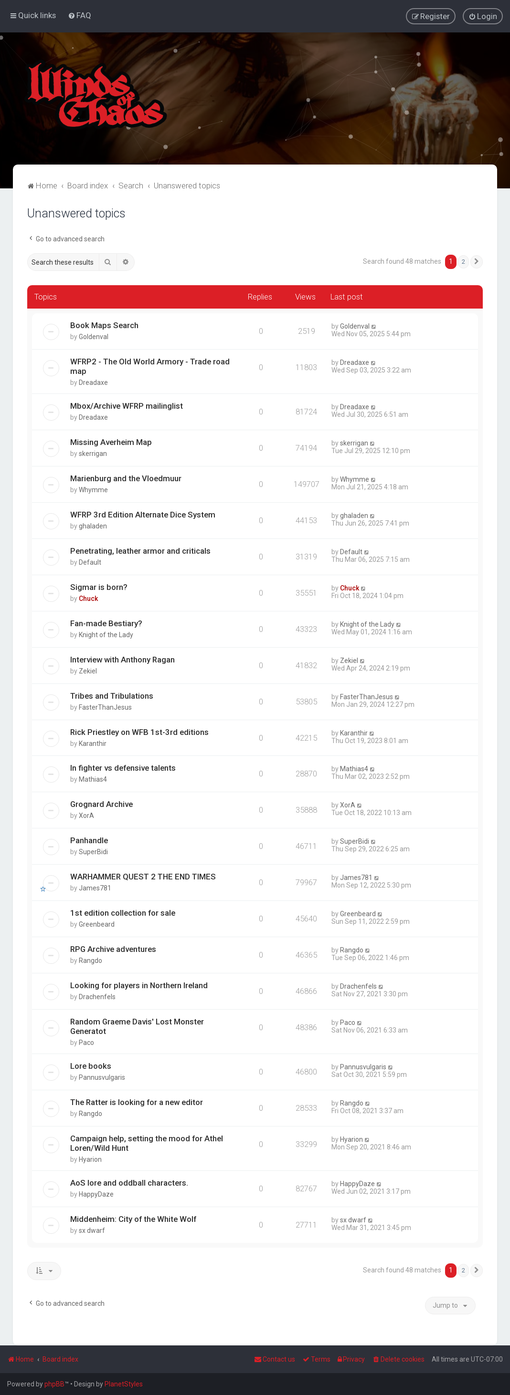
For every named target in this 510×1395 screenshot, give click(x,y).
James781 (95, 888)
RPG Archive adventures (113, 949)
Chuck (88, 598)
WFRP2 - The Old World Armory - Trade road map (150, 365)
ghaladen (93, 525)
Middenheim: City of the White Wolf (133, 1218)
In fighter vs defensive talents (123, 768)
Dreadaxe (93, 382)
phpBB (54, 1384)
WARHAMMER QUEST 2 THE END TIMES (143, 876)
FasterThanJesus (105, 707)
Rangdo (90, 960)
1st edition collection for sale (122, 913)
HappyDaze (96, 1194)
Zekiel (88, 670)
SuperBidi (93, 852)
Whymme (93, 489)
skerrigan (93, 453)
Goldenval (93, 336)
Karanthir (92, 743)
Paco (86, 1042)
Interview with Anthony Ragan (122, 659)
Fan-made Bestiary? (106, 623)
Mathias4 (93, 779)
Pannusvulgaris (102, 1077)
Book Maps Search (104, 325)
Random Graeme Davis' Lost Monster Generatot (137, 1026)
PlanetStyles (124, 1384)
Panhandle (89, 840)
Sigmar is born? (99, 586)
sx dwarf (92, 1230)
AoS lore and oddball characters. (129, 1183)
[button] (476, 262)
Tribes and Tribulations (111, 695)
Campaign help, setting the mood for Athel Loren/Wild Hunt (146, 1143)
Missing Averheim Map (111, 441)
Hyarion (90, 1159)
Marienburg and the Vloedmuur (125, 478)
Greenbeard (97, 924)
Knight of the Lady (106, 634)
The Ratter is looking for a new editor (136, 1102)
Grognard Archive (101, 804)
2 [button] (463, 261)
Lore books (90, 1066)
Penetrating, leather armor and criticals (140, 550)
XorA (86, 815)
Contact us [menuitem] (274, 1359)
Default (90, 562)
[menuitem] (79, 15)
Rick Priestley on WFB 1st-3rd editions (139, 731)
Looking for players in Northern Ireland (139, 985)
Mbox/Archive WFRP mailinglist (126, 405)
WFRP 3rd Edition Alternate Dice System (142, 514)
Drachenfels (97, 997)
